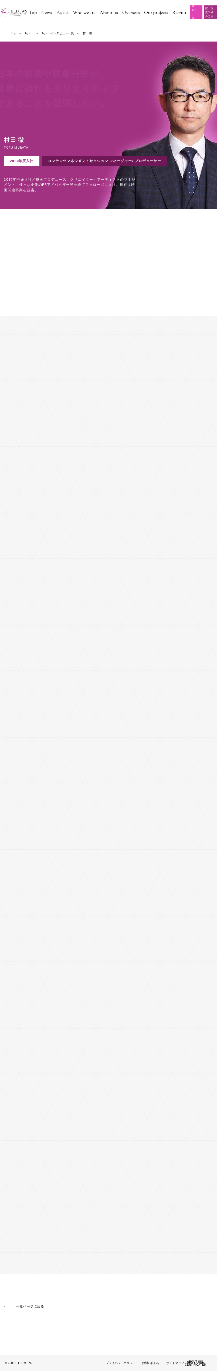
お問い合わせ (151, 1363)
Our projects (156, 13)
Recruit (179, 13)
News (46, 13)
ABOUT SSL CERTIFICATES (195, 1363)
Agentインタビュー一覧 (58, 33)
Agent (62, 13)
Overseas (131, 13)
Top (33, 13)
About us (109, 13)
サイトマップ (175, 1363)
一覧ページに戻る (30, 1306)
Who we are (84, 13)
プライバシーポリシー (120, 1363)
